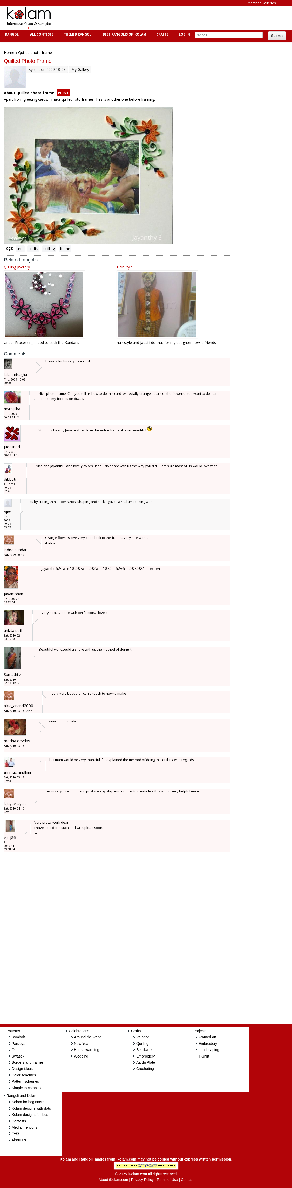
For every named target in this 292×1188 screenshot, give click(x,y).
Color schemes (24, 1075)
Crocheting (145, 1069)
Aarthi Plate (145, 1062)
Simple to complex (26, 1088)
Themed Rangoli (77, 34)
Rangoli (12, 34)
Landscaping (209, 1050)
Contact (187, 1180)
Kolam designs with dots (31, 1108)
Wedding (81, 1056)
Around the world (87, 1037)
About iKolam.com (113, 1180)
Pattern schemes (25, 1081)
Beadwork (144, 1050)
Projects (200, 1031)
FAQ (15, 1133)
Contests (19, 1121)
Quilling (142, 1043)
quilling (49, 248)
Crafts (161, 34)
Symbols (19, 1037)
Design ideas (22, 1069)
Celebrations (79, 1031)
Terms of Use (167, 1180)
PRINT (63, 92)
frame (65, 248)
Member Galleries (262, 3)
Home (9, 52)
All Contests (41, 34)
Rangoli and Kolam (21, 1096)
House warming (86, 1050)
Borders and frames (28, 1062)
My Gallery (80, 69)
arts (20, 248)
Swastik (18, 1056)
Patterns (13, 1031)
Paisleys (18, 1043)
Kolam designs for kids (30, 1115)
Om (15, 1050)
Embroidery (145, 1056)
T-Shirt (204, 1056)
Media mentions (24, 1127)
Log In (184, 34)
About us (19, 1140)
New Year (82, 1043)
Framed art (207, 1037)
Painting (143, 1037)
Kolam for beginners (28, 1102)
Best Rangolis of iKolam (124, 34)
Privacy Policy (142, 1180)
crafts (33, 248)
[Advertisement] (151, 18)
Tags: (8, 248)
